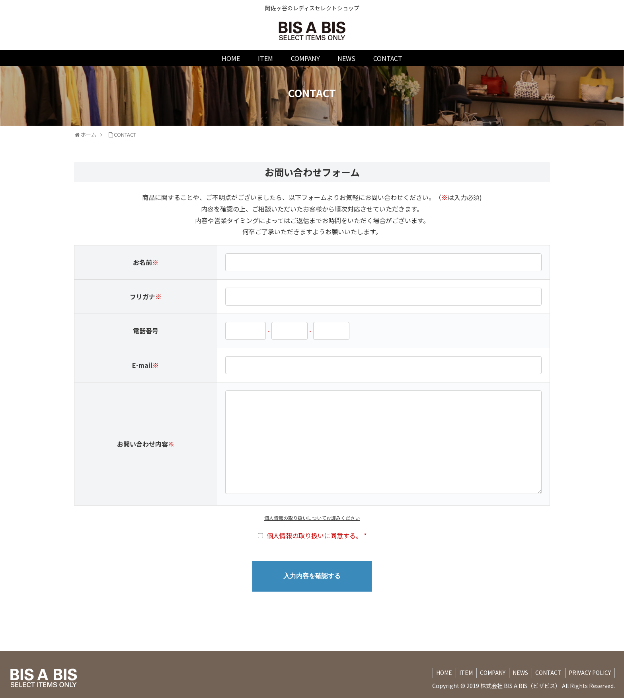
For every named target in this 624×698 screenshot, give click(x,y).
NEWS (517, 672)
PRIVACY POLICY (589, 672)
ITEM (461, 672)
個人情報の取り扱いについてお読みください (312, 517)
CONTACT (547, 672)
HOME (438, 672)
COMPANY (488, 672)
